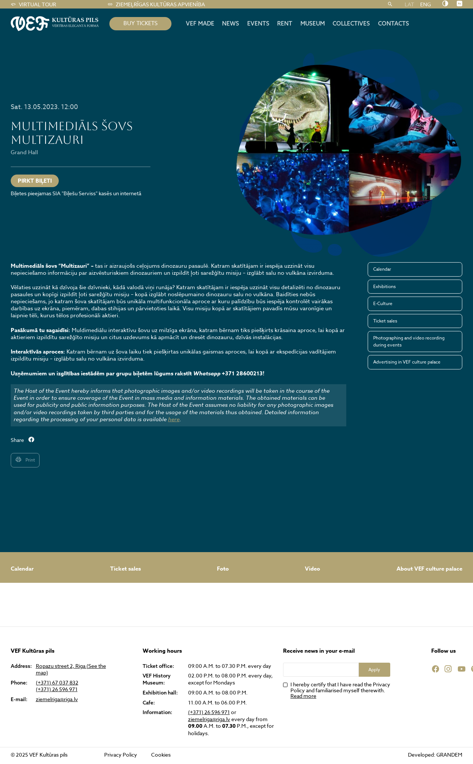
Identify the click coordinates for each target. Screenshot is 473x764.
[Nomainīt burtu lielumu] (459, 4)
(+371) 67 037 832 (57, 682)
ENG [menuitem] (425, 4)
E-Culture (382, 303)
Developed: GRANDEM (435, 754)
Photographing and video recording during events (409, 341)
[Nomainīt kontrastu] (445, 4)
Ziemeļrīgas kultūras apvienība (156, 4)
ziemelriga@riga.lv (57, 699)
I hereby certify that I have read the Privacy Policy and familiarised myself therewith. (340, 690)
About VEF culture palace (429, 568)
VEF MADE (200, 23)
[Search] (390, 4)
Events (258, 23)
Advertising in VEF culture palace (406, 362)
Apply (374, 669)
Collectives (351, 23)
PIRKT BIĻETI (35, 181)
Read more (303, 695)
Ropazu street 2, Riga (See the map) (71, 669)
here (174, 419)
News (230, 23)
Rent (284, 23)
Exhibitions (384, 286)
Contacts (393, 23)
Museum (312, 23)
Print (25, 459)
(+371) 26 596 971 (57, 689)
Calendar (382, 269)
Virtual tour (33, 4)
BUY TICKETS (140, 23)
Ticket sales (385, 321)
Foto (223, 568)
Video (312, 568)
